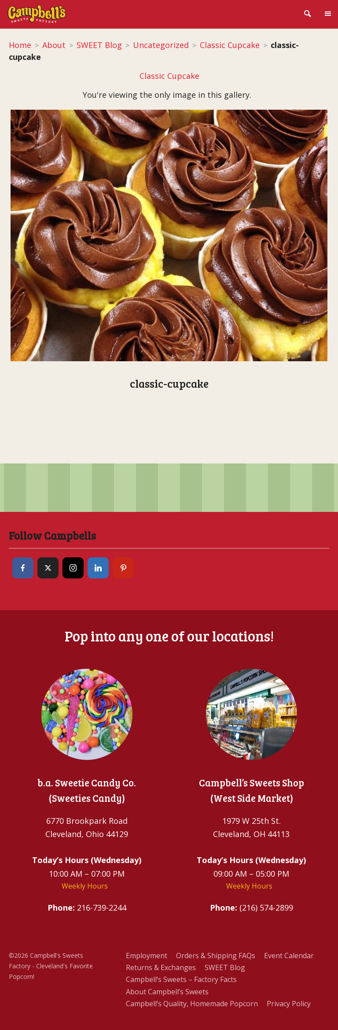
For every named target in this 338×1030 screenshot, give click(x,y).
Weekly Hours (85, 886)
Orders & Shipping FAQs (215, 955)
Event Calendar (289, 955)
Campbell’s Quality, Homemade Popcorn (192, 1003)
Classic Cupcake (230, 45)
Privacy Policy (289, 1003)
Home (20, 45)
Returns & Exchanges (161, 967)
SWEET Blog (99, 45)
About (54, 45)
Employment (146, 955)
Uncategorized (161, 45)
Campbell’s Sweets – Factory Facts (181, 979)
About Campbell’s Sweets (167, 992)
